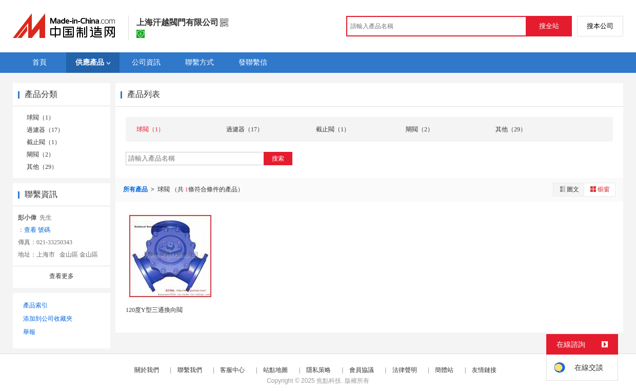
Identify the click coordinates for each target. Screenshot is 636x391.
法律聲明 (404, 370)
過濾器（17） (45, 129)
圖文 (569, 189)
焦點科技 (328, 380)
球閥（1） (40, 117)
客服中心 (232, 370)
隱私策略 (318, 370)
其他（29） (42, 166)
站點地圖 (275, 370)
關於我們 (146, 370)
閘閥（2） (40, 154)
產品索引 (35, 305)
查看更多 (61, 276)
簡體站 (444, 370)
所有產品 (136, 189)
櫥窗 (599, 189)
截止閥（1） (44, 142)
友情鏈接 (484, 370)
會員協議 (361, 370)
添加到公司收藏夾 (47, 318)
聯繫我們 (189, 370)
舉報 (29, 332)
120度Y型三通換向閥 (154, 310)
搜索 (278, 158)
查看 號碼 (37, 229)
